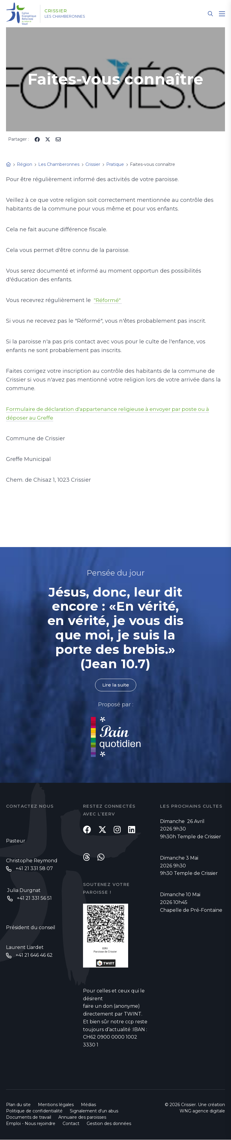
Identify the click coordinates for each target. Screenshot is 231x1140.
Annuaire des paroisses (82, 1117)
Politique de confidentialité (34, 1111)
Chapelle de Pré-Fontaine (191, 910)
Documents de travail (28, 1117)
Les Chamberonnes (73, 16)
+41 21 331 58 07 (34, 869)
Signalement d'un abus (94, 1111)
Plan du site (18, 1105)
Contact (71, 1124)
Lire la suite (115, 685)
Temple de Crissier (199, 837)
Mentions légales (56, 1105)
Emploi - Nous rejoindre (30, 1124)
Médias (88, 1105)
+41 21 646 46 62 (34, 956)
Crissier (60, 11)
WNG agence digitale (202, 1111)
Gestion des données (109, 1124)
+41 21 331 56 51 (34, 899)
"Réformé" (108, 300)
